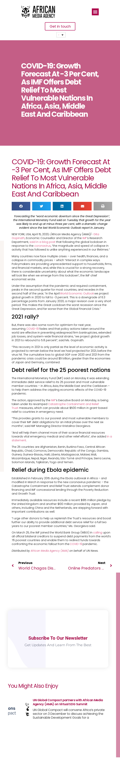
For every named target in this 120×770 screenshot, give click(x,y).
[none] (61, 34)
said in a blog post (42, 242)
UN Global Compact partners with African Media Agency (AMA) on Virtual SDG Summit (68, 702)
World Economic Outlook (77, 293)
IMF (84, 238)
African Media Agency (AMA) (50, 551)
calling (97, 532)
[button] (95, 11)
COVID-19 (32, 329)
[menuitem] (61, 34)
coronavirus (42, 246)
